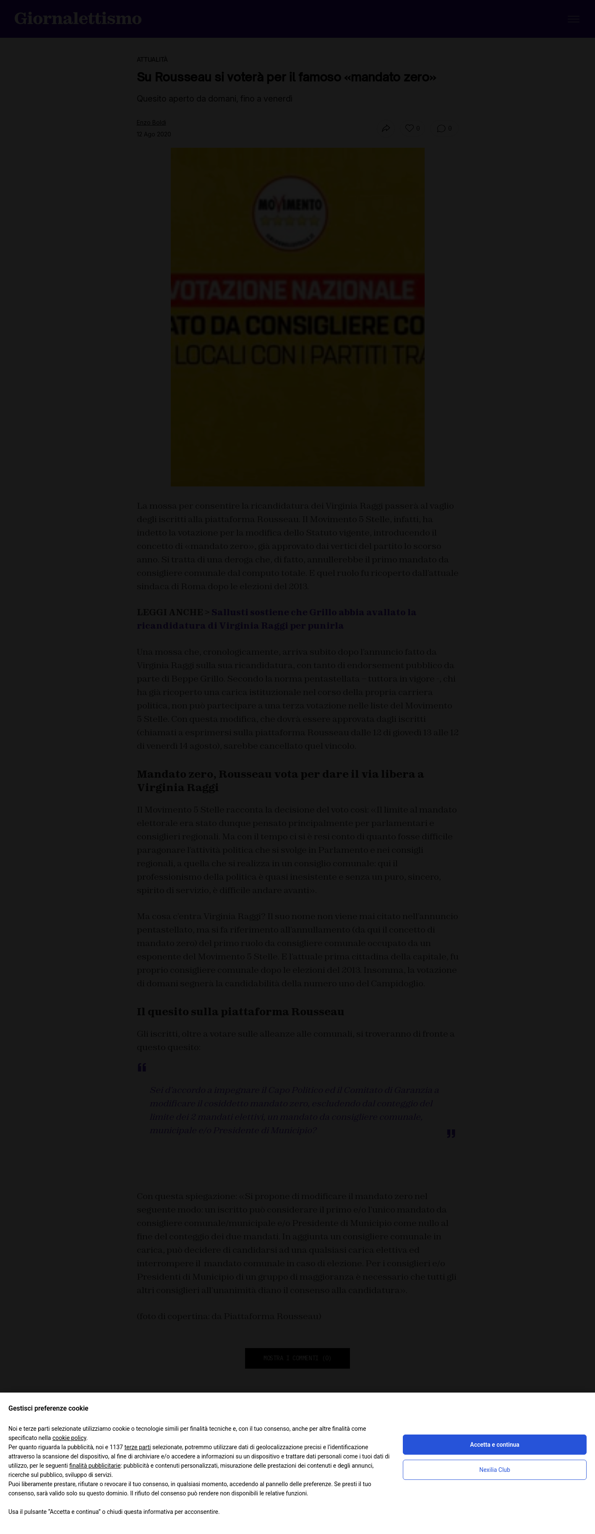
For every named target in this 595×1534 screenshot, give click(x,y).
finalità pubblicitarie (94, 1465)
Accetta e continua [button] (494, 1444)
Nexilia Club (494, 1469)
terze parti (137, 1447)
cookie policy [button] (69, 1438)
